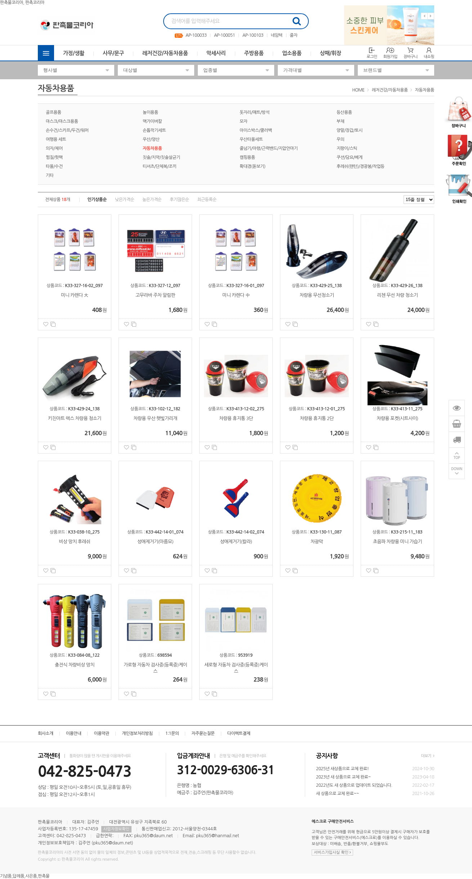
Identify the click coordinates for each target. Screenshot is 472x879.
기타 (49, 175)
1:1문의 (172, 733)
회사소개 (45, 733)
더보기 (427, 756)
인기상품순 (97, 199)
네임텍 (276, 35)
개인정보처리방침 (137, 733)
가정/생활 (73, 53)
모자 (243, 121)
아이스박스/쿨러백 (256, 130)
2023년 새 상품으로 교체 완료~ (343, 777)
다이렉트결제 (238, 733)
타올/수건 (54, 166)
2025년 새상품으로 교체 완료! (342, 769)
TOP (457, 458)
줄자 (293, 35)
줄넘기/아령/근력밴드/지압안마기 (269, 148)
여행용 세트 (56, 139)
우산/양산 (151, 139)
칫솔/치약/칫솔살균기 (161, 157)
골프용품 (53, 112)
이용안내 (73, 733)
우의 (340, 139)
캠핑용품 (247, 157)
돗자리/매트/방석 (255, 112)
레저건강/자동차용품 (165, 53)
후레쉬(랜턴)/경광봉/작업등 (360, 166)
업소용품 (292, 53)
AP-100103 (252, 35)
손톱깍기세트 (154, 130)
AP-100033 (196, 35)
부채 (340, 121)
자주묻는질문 (202, 733)
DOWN (456, 469)
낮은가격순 (124, 199)
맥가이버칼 (152, 121)
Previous (424, 16)
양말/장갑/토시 (349, 130)
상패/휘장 (330, 53)
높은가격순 (151, 199)
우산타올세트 (251, 139)
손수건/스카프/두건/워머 (67, 130)
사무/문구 (113, 53)
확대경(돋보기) (253, 166)
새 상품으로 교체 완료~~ (337, 793)
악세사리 (216, 53)
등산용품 (344, 112)
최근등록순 (206, 199)
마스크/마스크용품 (62, 121)
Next (430, 16)
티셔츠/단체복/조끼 (159, 166)
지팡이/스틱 (347, 148)
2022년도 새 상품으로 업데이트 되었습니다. (354, 785)
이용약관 (101, 733)
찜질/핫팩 (54, 157)
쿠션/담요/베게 (349, 157)
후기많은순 (179, 199)
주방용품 (254, 53)
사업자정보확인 (116, 829)
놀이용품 (150, 112)
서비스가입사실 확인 (332, 853)
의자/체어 (54, 148)
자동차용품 (424, 90)
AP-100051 (224, 35)
